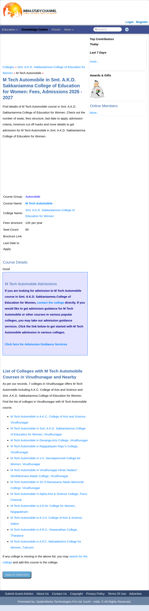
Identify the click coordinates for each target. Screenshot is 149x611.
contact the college (50, 302)
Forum (56, 29)
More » (69, 29)
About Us (43, 593)
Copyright (76, 593)
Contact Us (59, 593)
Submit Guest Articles (19, 593)
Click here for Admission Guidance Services (36, 344)
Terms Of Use (117, 593)
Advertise (135, 593)
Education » (10, 29)
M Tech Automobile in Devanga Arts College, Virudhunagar (49, 440)
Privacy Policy (95, 593)
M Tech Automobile (39, 203)
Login (130, 22)
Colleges (8, 67)
